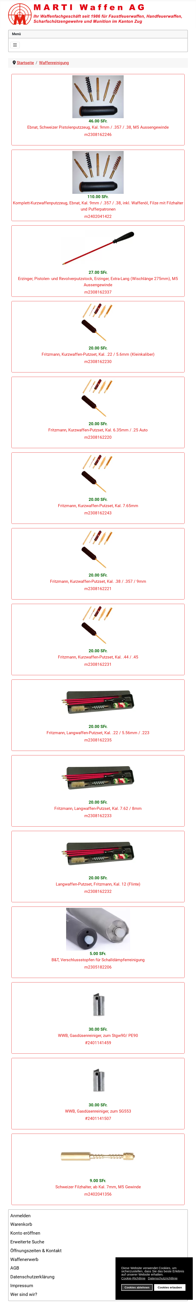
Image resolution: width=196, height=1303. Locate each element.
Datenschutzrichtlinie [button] (163, 1278)
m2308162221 (98, 588)
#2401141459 (98, 1042)
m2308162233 (98, 815)
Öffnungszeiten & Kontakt (36, 1250)
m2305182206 (98, 967)
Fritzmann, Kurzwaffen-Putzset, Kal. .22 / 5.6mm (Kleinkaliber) (98, 354)
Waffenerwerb (24, 1259)
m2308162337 (98, 292)
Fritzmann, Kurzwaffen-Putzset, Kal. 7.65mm (98, 505)
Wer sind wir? (23, 1294)
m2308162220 (98, 437)
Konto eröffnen (25, 1233)
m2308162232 (98, 891)
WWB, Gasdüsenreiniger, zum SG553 (98, 1111)
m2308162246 (98, 134)
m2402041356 (98, 1194)
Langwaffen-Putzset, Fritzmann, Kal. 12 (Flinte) (98, 884)
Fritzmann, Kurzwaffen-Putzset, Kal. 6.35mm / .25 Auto (98, 430)
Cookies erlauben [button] (170, 1287)
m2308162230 (98, 361)
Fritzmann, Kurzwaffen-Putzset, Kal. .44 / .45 (98, 657)
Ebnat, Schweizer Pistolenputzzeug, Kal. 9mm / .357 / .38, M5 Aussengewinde (98, 127)
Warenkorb (21, 1224)
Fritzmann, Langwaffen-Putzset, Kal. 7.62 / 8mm (98, 808)
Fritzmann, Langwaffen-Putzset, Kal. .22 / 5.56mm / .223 (98, 732)
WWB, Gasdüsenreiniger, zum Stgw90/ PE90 (98, 1035)
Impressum (21, 1285)
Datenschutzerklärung (32, 1276)
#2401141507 (98, 1118)
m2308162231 (98, 664)
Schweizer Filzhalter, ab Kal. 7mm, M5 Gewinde (98, 1186)
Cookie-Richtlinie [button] (133, 1278)
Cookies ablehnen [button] (137, 1287)
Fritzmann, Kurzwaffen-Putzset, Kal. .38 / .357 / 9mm (98, 581)
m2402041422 (98, 216)
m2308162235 (98, 740)
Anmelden (20, 1215)
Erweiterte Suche (27, 1241)
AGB (14, 1268)
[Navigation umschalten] (15, 45)
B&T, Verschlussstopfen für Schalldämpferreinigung (98, 959)
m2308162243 (98, 513)
